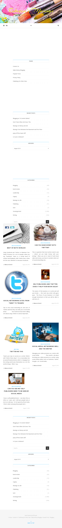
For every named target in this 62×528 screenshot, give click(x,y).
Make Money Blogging (19, 70)
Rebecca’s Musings (31, 10)
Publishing (15, 204)
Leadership (16, 193)
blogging (15, 185)
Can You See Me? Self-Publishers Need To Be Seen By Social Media (16, 391)
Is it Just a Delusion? (18, 137)
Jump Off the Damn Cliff (19, 133)
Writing (15, 215)
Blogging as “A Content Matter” (21, 118)
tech (14, 207)
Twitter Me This (16, 351)
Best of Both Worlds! (16, 248)
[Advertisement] (31, 45)
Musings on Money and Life (20, 126)
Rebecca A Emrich (8, 264)
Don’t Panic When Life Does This (22, 122)
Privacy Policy (16, 77)
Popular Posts (17, 74)
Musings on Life (17, 200)
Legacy (15, 196)
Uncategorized (17, 211)
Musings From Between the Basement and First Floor (27, 129)
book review (16, 189)
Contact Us (16, 66)
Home (10, 517)
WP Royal (34, 515)
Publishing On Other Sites (20, 81)
